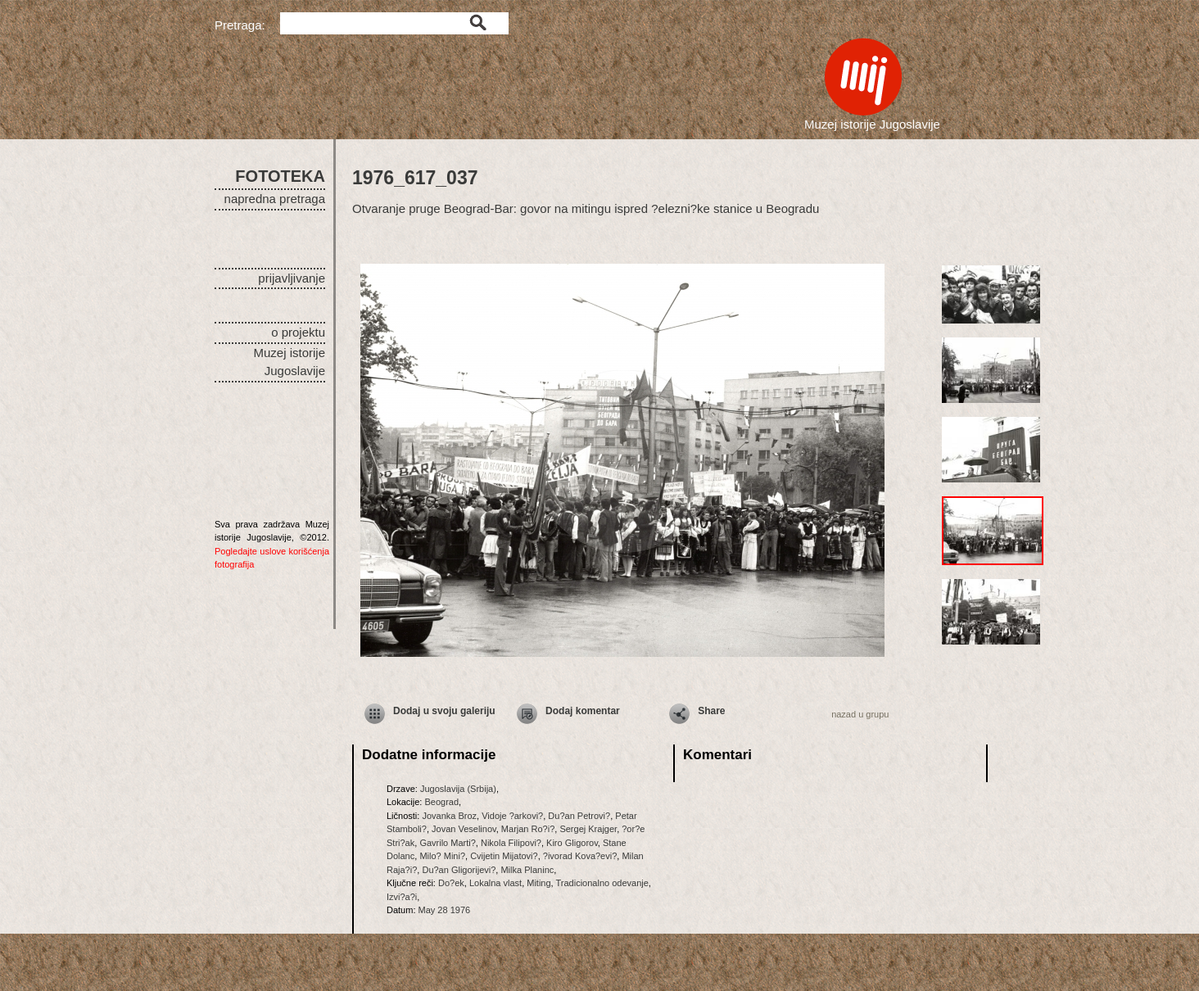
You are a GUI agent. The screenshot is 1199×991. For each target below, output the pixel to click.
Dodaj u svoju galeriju (444, 711)
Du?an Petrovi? (579, 816)
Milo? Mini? (442, 856)
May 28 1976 (445, 910)
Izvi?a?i (402, 897)
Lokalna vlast (495, 883)
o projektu (298, 332)
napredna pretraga (274, 199)
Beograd (441, 802)
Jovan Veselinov (464, 829)
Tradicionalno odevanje (602, 883)
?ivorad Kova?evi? (580, 856)
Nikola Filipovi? (511, 843)
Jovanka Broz (449, 816)
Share (711, 711)
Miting (538, 883)
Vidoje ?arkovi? (512, 816)
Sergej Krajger (588, 829)
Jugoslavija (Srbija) (458, 789)
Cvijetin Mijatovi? (504, 856)
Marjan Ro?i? (527, 829)
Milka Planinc (527, 870)
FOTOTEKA (280, 176)
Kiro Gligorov (572, 843)
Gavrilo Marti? (447, 843)
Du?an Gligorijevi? (458, 870)
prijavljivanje (291, 278)
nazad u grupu (860, 714)
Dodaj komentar (582, 711)
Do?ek (451, 883)
